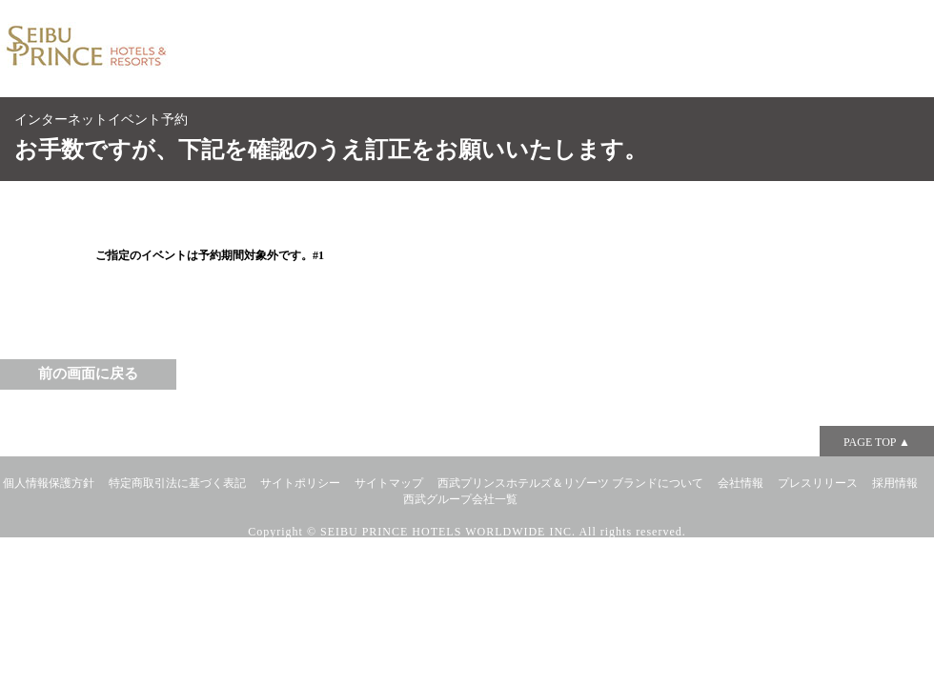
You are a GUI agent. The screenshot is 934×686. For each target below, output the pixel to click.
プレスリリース (818, 483)
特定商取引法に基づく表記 (177, 483)
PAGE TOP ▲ (876, 442)
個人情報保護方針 (48, 483)
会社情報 (740, 483)
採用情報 (895, 483)
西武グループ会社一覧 (460, 499)
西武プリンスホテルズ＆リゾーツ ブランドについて (570, 483)
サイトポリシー (300, 483)
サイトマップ (389, 483)
